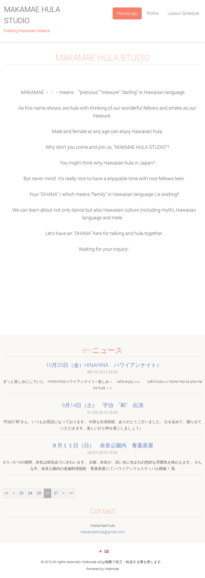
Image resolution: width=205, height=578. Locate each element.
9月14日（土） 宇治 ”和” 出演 (102, 405)
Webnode (112, 569)
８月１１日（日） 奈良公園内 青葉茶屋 (102, 445)
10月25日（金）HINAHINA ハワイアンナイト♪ (102, 365)
